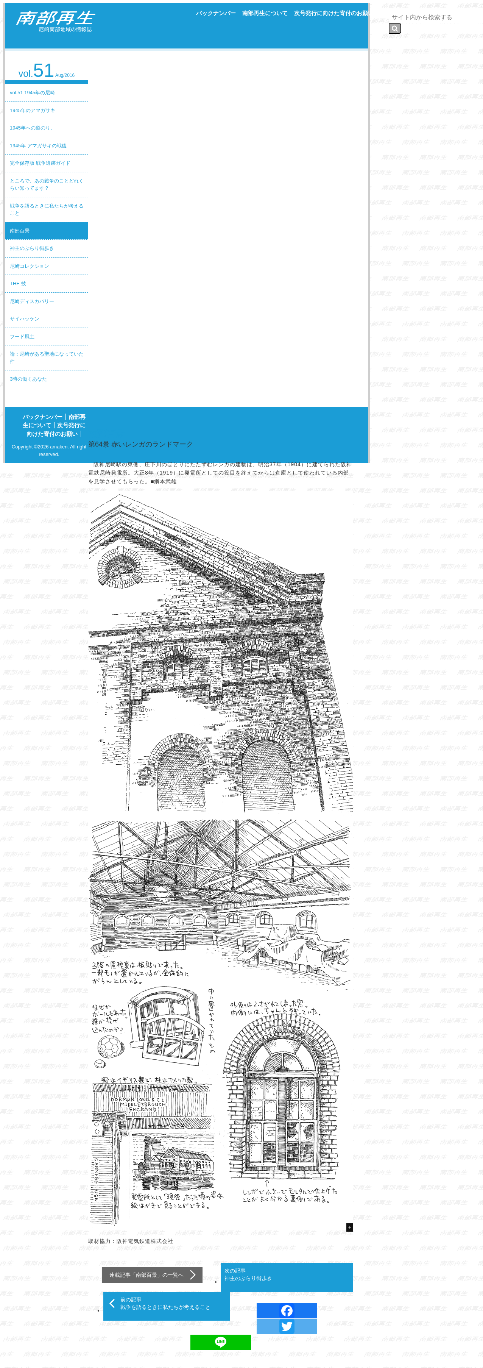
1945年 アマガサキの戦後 (38, 145)
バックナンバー (216, 13)
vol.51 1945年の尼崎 (32, 92)
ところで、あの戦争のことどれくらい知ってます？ (47, 184)
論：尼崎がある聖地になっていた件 (47, 357)
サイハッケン (24, 319)
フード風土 (22, 336)
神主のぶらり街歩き (32, 248)
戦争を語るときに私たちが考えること (47, 209)
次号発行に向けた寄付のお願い (334, 13)
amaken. (59, 447)
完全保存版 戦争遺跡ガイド (40, 163)
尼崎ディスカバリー (32, 301)
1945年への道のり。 (32, 128)
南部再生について (265, 13)
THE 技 (18, 283)
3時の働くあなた (28, 379)
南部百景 (20, 231)
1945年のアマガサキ (32, 110)
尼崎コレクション (29, 266)
